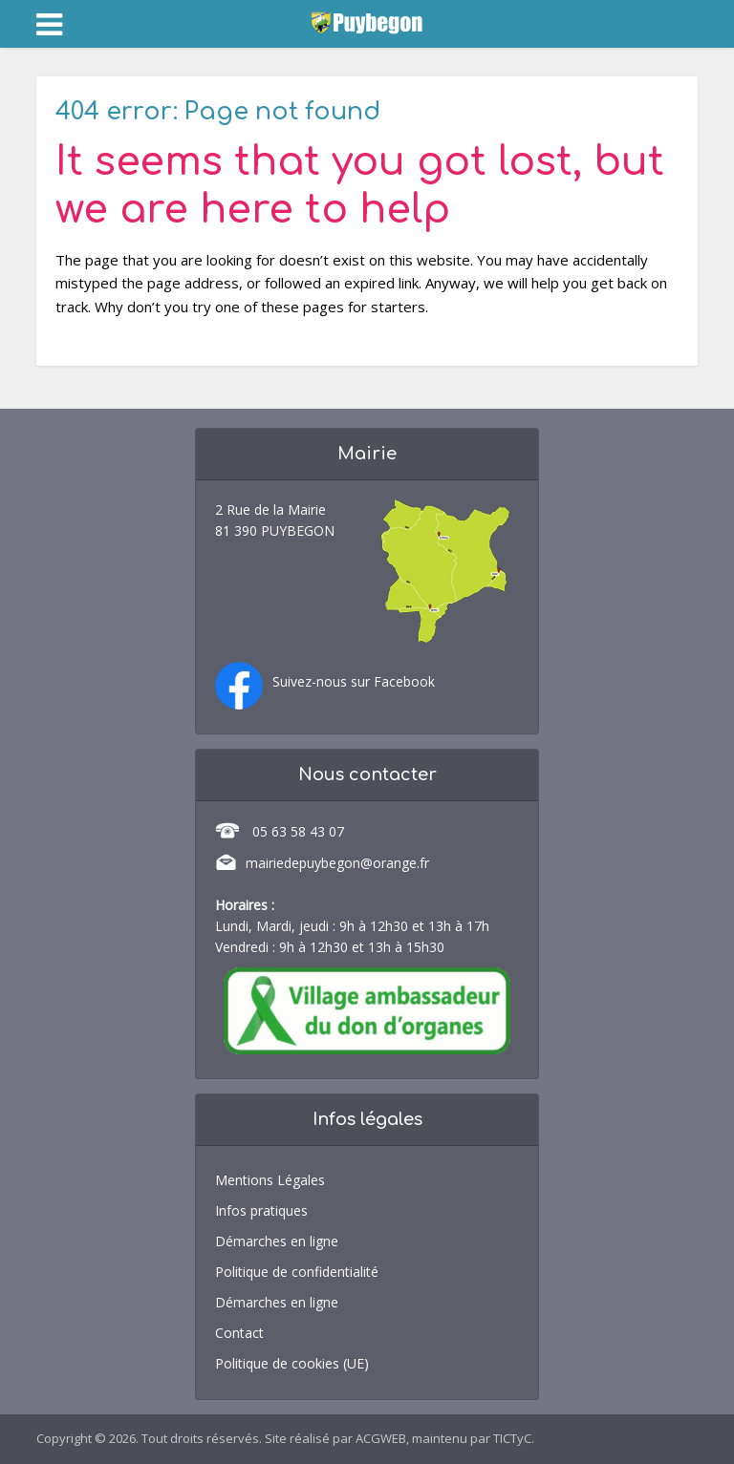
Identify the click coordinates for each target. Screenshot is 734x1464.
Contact (239, 1333)
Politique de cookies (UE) (292, 1363)
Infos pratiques (261, 1210)
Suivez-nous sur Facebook (353, 681)
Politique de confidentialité (296, 1271)
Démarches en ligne (276, 1241)
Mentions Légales (270, 1180)
